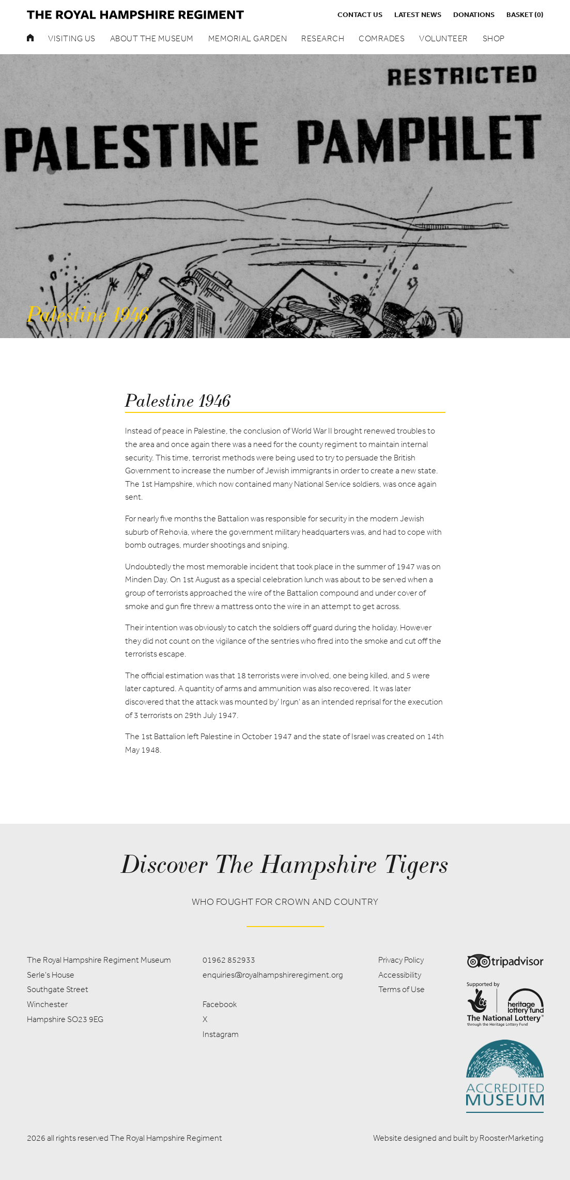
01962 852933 (229, 960)
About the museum (152, 38)
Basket (525, 14)
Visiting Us (72, 38)
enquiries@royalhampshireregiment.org (273, 975)
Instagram (221, 1034)
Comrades (382, 38)
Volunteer (443, 38)
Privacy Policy (401, 960)
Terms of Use (401, 989)
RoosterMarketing (512, 1138)
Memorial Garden (247, 38)
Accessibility (399, 975)
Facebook (220, 1004)
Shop (494, 38)
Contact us (359, 14)
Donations (474, 14)
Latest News (417, 14)
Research (322, 38)
